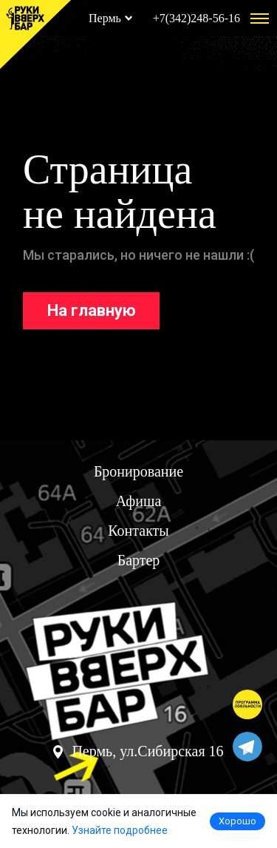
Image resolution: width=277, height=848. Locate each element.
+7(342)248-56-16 (196, 18)
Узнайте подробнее (120, 830)
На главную (91, 310)
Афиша (139, 501)
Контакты (138, 530)
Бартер (138, 560)
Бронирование (138, 471)
